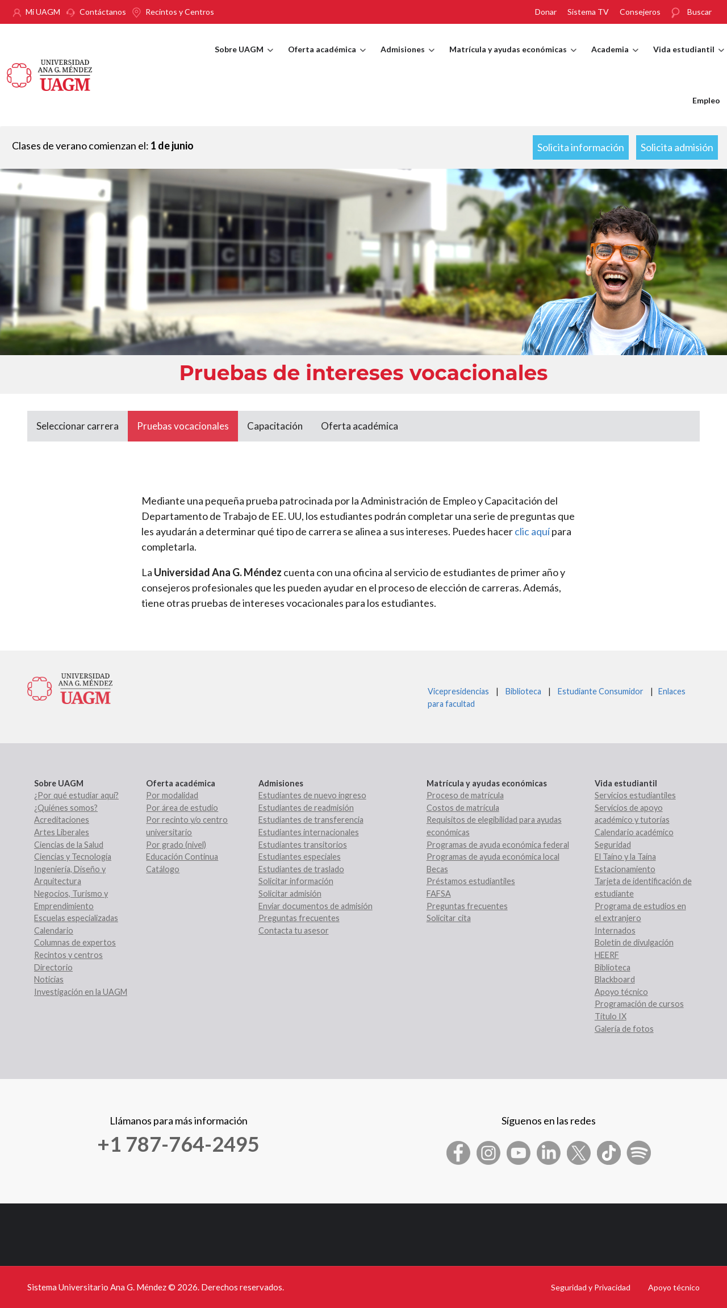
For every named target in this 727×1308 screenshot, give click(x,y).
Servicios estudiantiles (635, 795)
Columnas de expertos (75, 942)
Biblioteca (523, 691)
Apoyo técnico (621, 992)
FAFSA (439, 893)
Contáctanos (103, 11)
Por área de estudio (182, 808)
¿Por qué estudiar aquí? (76, 795)
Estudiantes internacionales (308, 832)
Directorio (53, 967)
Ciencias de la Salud (68, 844)
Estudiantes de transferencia (311, 819)
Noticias (49, 979)
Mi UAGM (43, 11)
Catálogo (162, 869)
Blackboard (615, 979)
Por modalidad (172, 795)
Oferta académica (359, 426)
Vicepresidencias (458, 691)
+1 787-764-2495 (178, 1143)
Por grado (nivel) (176, 844)
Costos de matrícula (463, 808)
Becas (437, 869)
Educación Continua (182, 856)
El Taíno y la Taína (625, 856)
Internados (615, 930)
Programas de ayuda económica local (493, 856)
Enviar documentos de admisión (315, 906)
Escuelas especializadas (76, 918)
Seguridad (613, 844)
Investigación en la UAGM (80, 992)
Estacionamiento (625, 869)
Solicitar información (295, 881)
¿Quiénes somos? (66, 808)
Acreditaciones (61, 819)
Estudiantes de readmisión (306, 808)
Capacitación (275, 426)
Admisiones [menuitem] (407, 59)
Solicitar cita (449, 918)
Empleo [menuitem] (706, 100)
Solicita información (580, 147)
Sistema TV (588, 11)
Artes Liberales (61, 832)
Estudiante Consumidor (601, 691)
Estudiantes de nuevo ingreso (312, 795)
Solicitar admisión (289, 893)
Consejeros (640, 11)
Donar (546, 11)
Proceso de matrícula (465, 795)
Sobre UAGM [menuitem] (244, 59)
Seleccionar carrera (77, 426)
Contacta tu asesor (293, 930)
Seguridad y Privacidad (590, 1287)
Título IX (610, 1016)
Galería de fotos (624, 1029)
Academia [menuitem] (614, 59)
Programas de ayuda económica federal (498, 844)
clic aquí (532, 531)
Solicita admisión (677, 147)
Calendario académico (634, 832)
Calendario (53, 930)
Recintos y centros (68, 955)
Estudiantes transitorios (302, 844)
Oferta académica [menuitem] (327, 59)
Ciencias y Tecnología (72, 856)
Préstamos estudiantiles (471, 881)
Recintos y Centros (179, 11)
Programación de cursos (639, 1004)
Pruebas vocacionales (183, 426)
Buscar (699, 11)
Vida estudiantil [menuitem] (688, 59)
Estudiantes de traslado (301, 869)
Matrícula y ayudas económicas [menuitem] (512, 59)
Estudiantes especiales (299, 856)
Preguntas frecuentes (299, 918)
